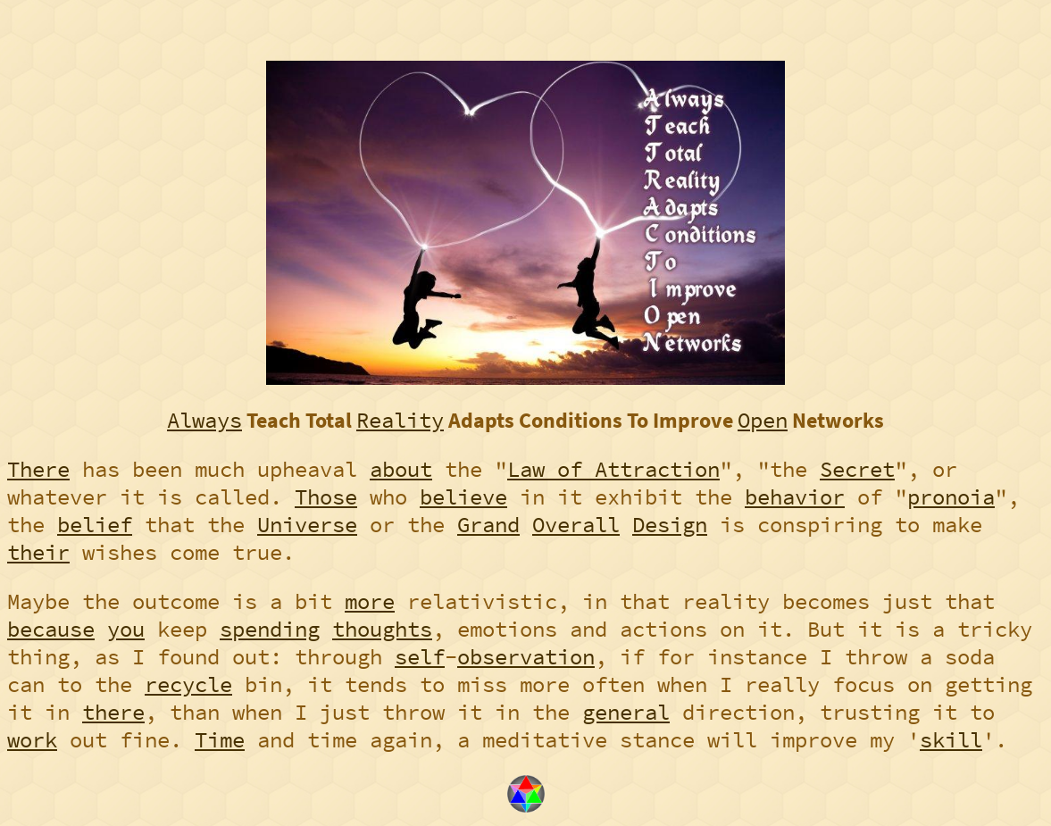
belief (94, 524)
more (370, 601)
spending (270, 629)
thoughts (382, 629)
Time (220, 740)
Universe (307, 524)
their (38, 552)
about (401, 469)
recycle (188, 684)
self (420, 657)
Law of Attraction (613, 469)
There (38, 469)
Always (204, 420)
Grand (488, 524)
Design (669, 524)
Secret (857, 469)
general (626, 712)
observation (526, 657)
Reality (400, 420)
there (113, 712)
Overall (576, 524)
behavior (795, 497)
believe (463, 497)
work (32, 740)
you (126, 629)
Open (763, 420)
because (51, 629)
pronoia (951, 497)
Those (326, 497)
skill (951, 740)
